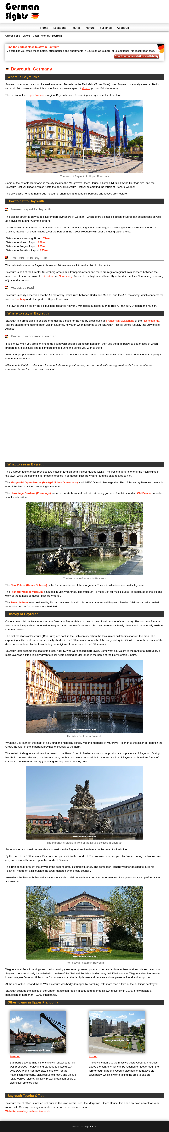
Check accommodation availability (137, 56)
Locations (59, 27)
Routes (76, 27)
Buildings (106, 27)
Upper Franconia (41, 36)
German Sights (12, 36)
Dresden (48, 276)
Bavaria (26, 36)
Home (44, 27)
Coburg (94, 1056)
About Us (123, 27)
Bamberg (20, 299)
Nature (90, 27)
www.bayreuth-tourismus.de (33, 1111)
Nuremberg (65, 276)
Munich (86, 88)
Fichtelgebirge (151, 320)
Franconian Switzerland (120, 320)
